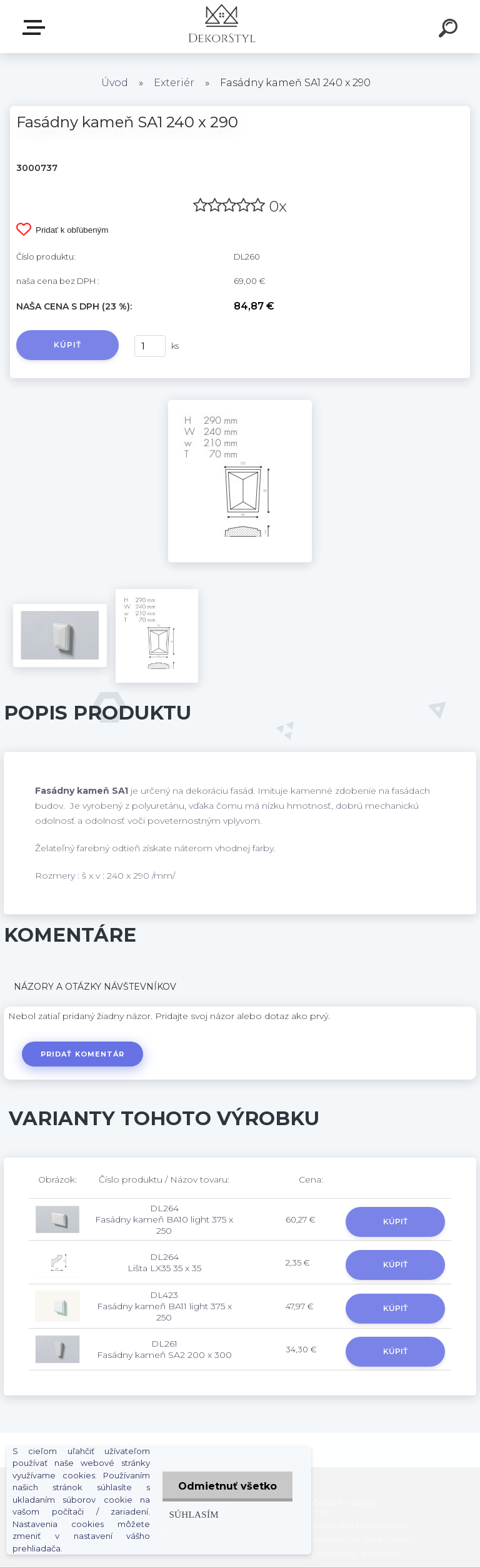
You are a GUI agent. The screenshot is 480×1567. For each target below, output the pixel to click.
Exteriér (174, 83)
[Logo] (221, 26)
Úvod (114, 83)
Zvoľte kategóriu (36, 27)
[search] (450, 30)
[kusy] (150, 346)
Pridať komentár (83, 1054)
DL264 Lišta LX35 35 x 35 (164, 1262)
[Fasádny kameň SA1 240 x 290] (240, 404)
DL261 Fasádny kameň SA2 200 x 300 (164, 1349)
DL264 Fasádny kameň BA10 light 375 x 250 (164, 1219)
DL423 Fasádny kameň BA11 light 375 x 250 (164, 1306)
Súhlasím (194, 1514)
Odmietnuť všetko (227, 1486)
